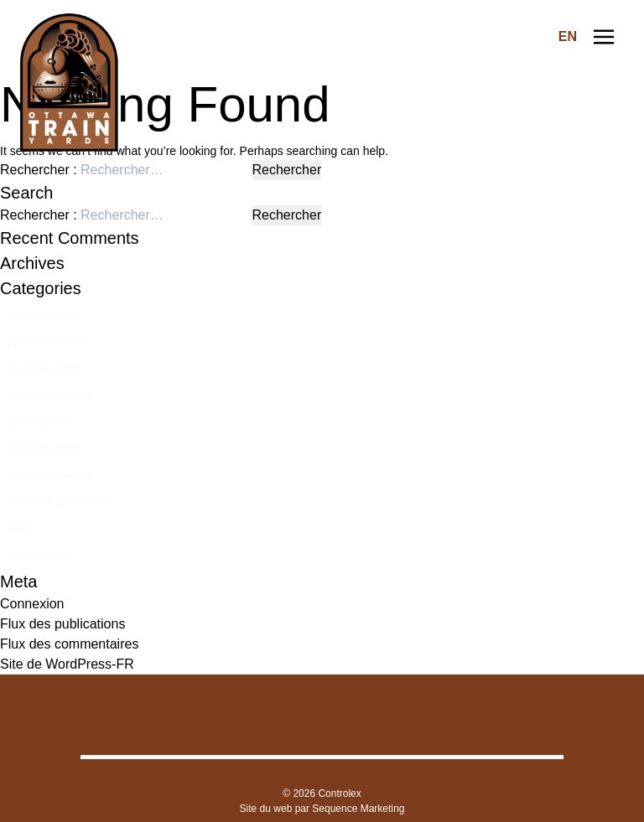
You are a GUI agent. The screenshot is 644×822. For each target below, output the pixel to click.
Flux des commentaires (69, 644)
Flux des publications (62, 624)
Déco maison (39, 421)
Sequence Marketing (358, 808)
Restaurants (36, 554)
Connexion (32, 604)
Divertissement (44, 448)
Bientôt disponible (52, 395)
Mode (21, 528)
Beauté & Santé (44, 369)
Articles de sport (47, 342)
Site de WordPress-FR (67, 664)
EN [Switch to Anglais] (567, 36)
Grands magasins (50, 474)
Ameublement (41, 316)
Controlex (339, 793)
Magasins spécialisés (59, 501)
